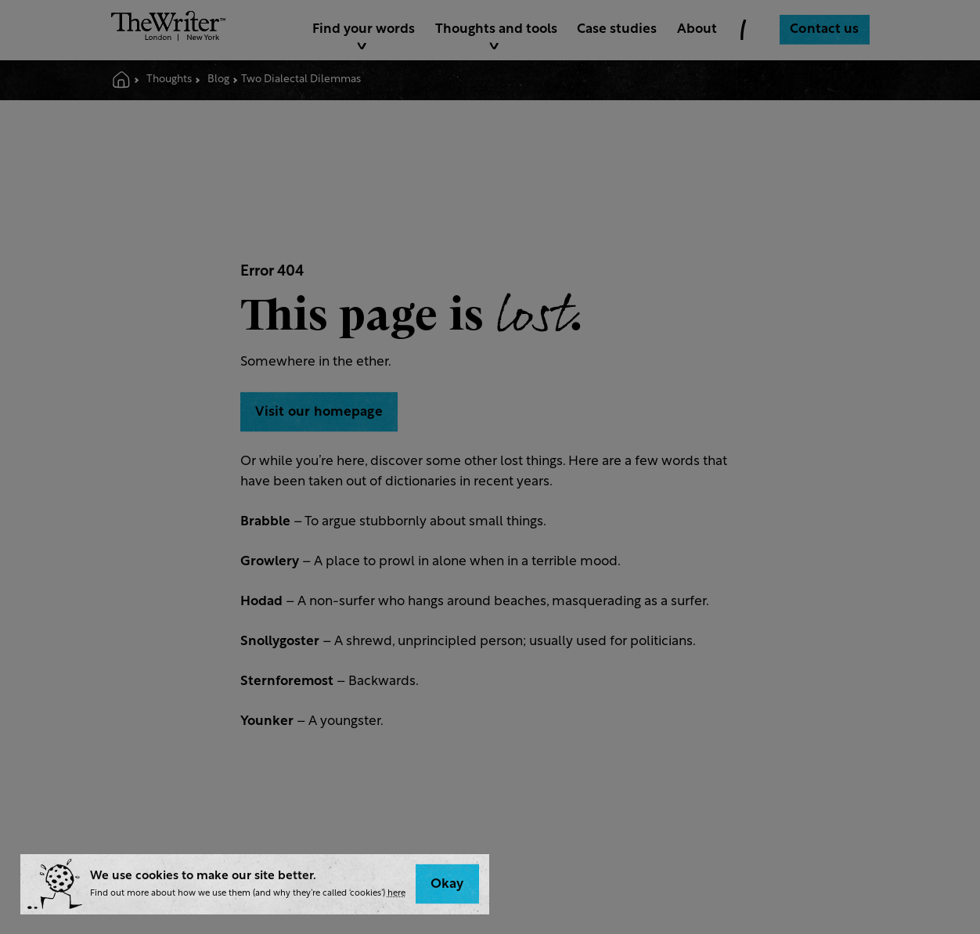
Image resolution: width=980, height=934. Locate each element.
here (396, 893)
